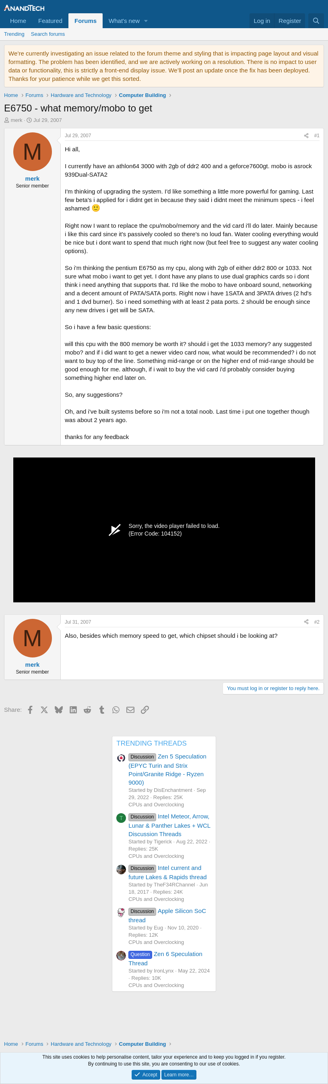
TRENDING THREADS (151, 743)
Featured (50, 20)
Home (18, 20)
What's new (124, 20)
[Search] (316, 20)
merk (17, 120)
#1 (317, 135)
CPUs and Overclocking (156, 805)
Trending (14, 34)
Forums (85, 20)
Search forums (48, 34)
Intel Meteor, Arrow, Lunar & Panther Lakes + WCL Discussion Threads (169, 825)
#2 (317, 622)
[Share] (306, 135)
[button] (146, 20)
